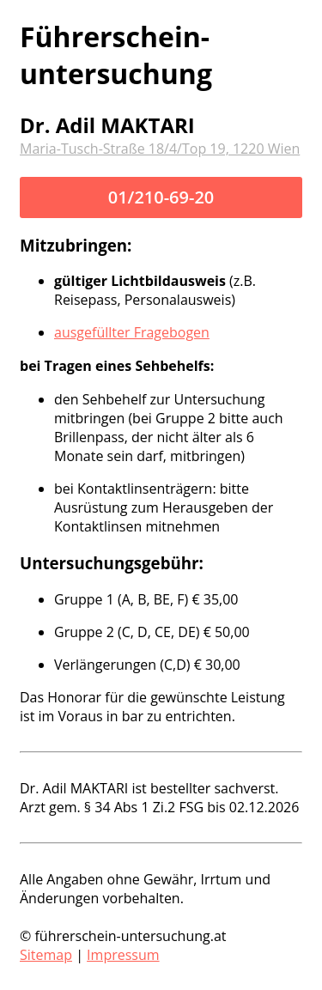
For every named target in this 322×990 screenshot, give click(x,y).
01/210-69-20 (161, 197)
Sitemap (46, 954)
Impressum (123, 954)
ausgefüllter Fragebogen (132, 332)
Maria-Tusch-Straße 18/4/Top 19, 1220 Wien (160, 148)
